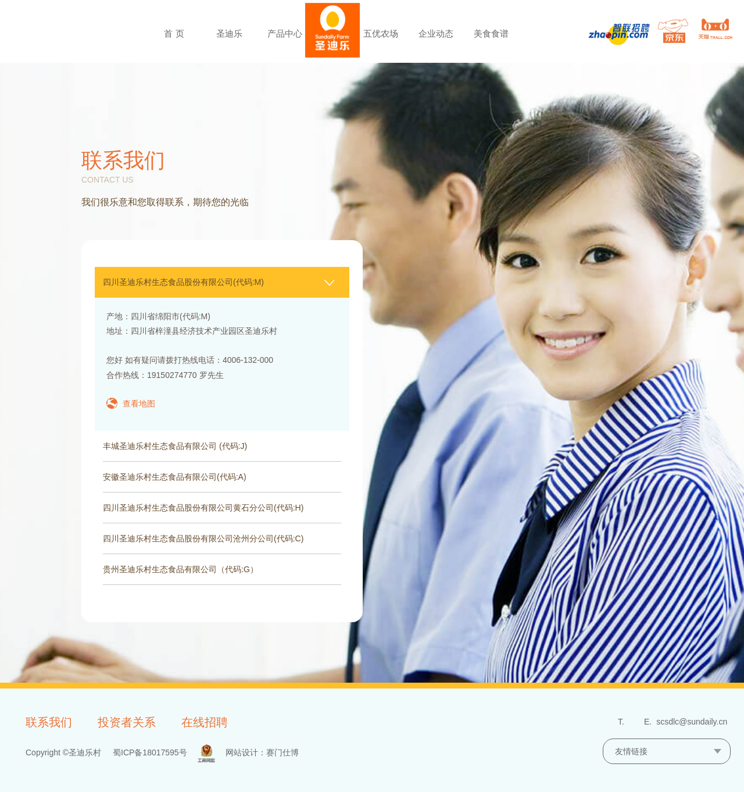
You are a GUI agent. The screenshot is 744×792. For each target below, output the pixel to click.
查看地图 (139, 403)
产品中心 (284, 33)
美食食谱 (491, 33)
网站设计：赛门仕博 (262, 752)
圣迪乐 (229, 33)
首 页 (174, 33)
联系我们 (49, 722)
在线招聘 (204, 722)
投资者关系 (127, 722)
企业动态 (436, 33)
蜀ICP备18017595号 (150, 752)
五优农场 (380, 33)
